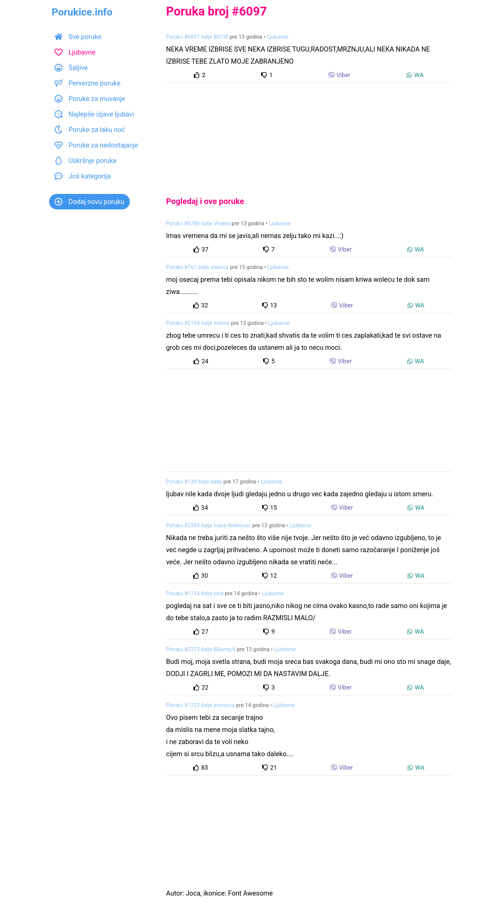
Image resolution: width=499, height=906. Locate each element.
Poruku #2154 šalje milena (198, 323)
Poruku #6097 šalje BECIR (197, 37)
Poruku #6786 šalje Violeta (198, 223)
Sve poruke (78, 37)
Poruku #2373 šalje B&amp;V (201, 649)
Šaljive (71, 68)
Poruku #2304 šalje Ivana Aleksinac (208, 525)
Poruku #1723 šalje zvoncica (200, 705)
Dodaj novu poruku (89, 202)
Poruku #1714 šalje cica (195, 593)
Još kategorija (83, 176)
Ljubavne (75, 52)
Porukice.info (82, 12)
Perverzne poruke (88, 83)
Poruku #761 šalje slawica (197, 267)
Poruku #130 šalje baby (194, 481)
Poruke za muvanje (90, 99)
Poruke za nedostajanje (96, 145)
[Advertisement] (309, 134)
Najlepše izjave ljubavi (94, 114)
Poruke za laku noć (90, 130)
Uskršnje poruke (86, 161)
